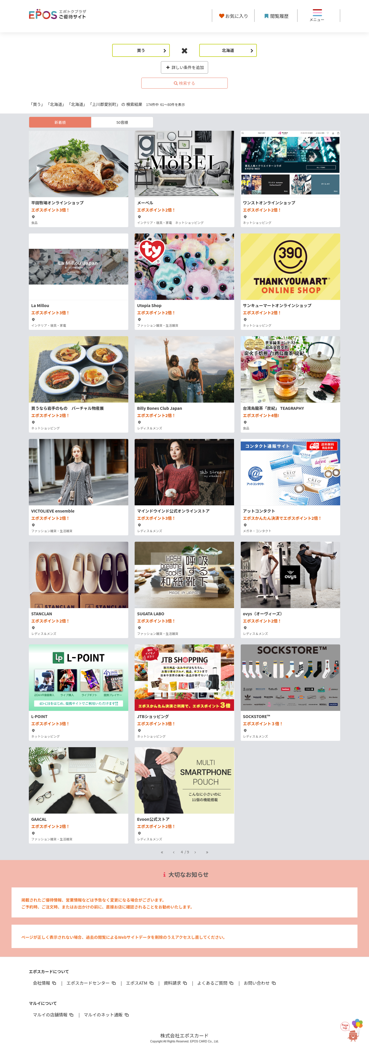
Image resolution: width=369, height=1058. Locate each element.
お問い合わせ (260, 983)
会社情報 (45, 983)
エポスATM (140, 983)
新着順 (60, 122)
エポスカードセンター (91, 983)
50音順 (122, 122)
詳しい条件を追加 (184, 67)
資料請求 (176, 983)
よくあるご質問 (215, 983)
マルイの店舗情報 (53, 1015)
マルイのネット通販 (106, 1015)
